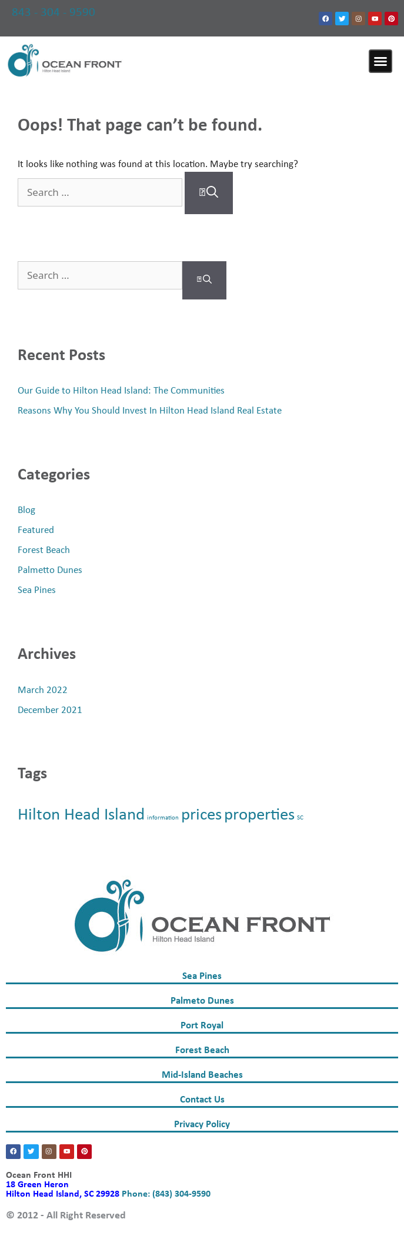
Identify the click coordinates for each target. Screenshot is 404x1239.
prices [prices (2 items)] (201, 815)
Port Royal (202, 1026)
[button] (380, 61)
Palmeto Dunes (202, 1001)
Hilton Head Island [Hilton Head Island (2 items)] (81, 815)
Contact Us (202, 1100)
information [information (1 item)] (163, 818)
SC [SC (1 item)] (300, 818)
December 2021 (50, 710)
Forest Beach (44, 550)
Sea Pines (37, 590)
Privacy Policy (202, 1125)
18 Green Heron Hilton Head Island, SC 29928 (64, 1189)
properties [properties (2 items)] (259, 815)
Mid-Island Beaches (202, 1075)
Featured (36, 530)
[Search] (209, 193)
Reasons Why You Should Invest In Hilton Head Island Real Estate (150, 411)
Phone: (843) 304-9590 (166, 1194)
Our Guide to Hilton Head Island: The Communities (121, 391)
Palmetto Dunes (50, 570)
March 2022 (43, 690)
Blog (26, 510)
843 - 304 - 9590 (53, 12)
